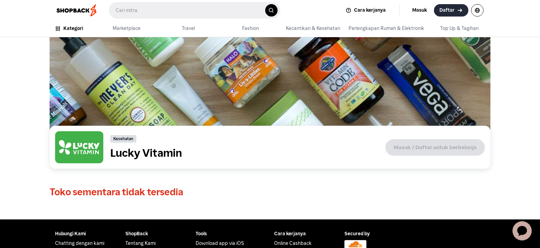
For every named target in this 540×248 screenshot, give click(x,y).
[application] (522, 230)
